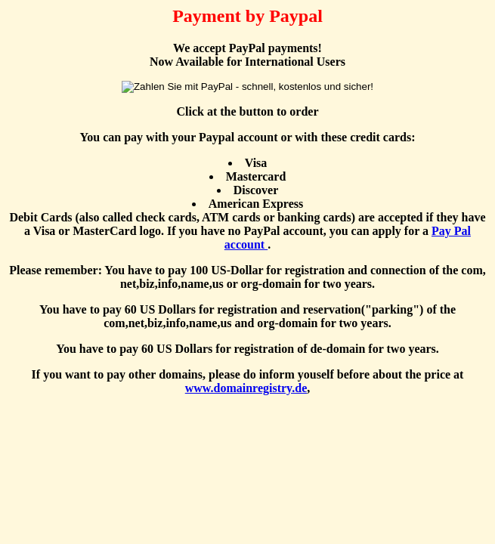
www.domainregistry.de (246, 388)
